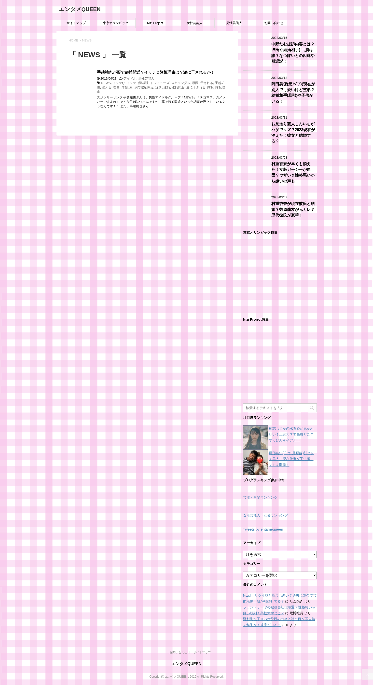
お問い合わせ (273, 23)
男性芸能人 (234, 23)
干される (206, 83)
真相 (124, 87)
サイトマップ (76, 23)
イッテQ (118, 83)
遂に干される (196, 87)
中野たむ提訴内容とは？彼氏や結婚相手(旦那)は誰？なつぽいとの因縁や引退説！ (293, 52)
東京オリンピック (115, 23)
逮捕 (167, 87)
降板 (210, 87)
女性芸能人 (195, 23)
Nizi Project (155, 23)
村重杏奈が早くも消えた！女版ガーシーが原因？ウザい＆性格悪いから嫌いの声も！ (293, 172)
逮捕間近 (178, 87)
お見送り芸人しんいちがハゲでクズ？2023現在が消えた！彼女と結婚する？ (293, 132)
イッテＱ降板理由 (139, 83)
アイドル (130, 78)
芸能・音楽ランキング (260, 497)
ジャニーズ (161, 83)
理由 (116, 87)
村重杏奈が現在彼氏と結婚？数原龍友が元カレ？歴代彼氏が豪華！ (293, 209)
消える (106, 87)
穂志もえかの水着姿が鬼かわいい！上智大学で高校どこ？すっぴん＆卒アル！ (291, 434)
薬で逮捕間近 (144, 87)
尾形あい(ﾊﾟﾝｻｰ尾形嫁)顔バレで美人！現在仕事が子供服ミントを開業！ (291, 459)
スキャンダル (180, 83)
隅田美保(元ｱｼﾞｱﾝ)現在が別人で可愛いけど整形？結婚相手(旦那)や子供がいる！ (293, 92)
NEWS (106, 83)
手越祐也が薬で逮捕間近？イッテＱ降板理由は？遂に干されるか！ (156, 72)
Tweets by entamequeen (263, 529)
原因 (195, 83)
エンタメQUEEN (80, 9)
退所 (158, 87)
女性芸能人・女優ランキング (265, 515)
